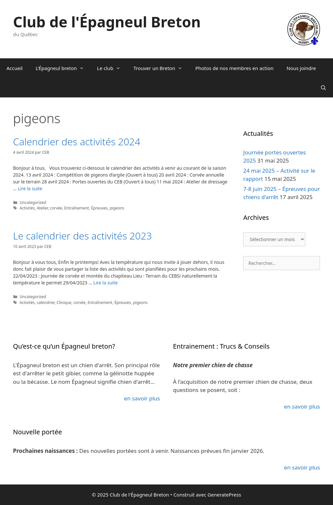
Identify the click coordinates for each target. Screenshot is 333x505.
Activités (27, 207)
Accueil (14, 68)
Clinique (64, 302)
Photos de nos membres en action (234, 68)
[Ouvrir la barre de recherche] (323, 87)
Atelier (42, 207)
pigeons (117, 207)
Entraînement (76, 207)
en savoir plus (142, 398)
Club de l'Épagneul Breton (107, 22)
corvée (56, 207)
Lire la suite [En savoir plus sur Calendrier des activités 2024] (30, 188)
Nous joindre (301, 68)
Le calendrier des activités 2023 (82, 235)
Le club (112, 68)
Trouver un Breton (161, 68)
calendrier (46, 302)
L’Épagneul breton (62, 68)
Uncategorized (33, 202)
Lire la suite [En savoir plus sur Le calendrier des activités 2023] (105, 283)
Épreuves (99, 207)
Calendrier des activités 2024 (76, 141)
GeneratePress (224, 494)
